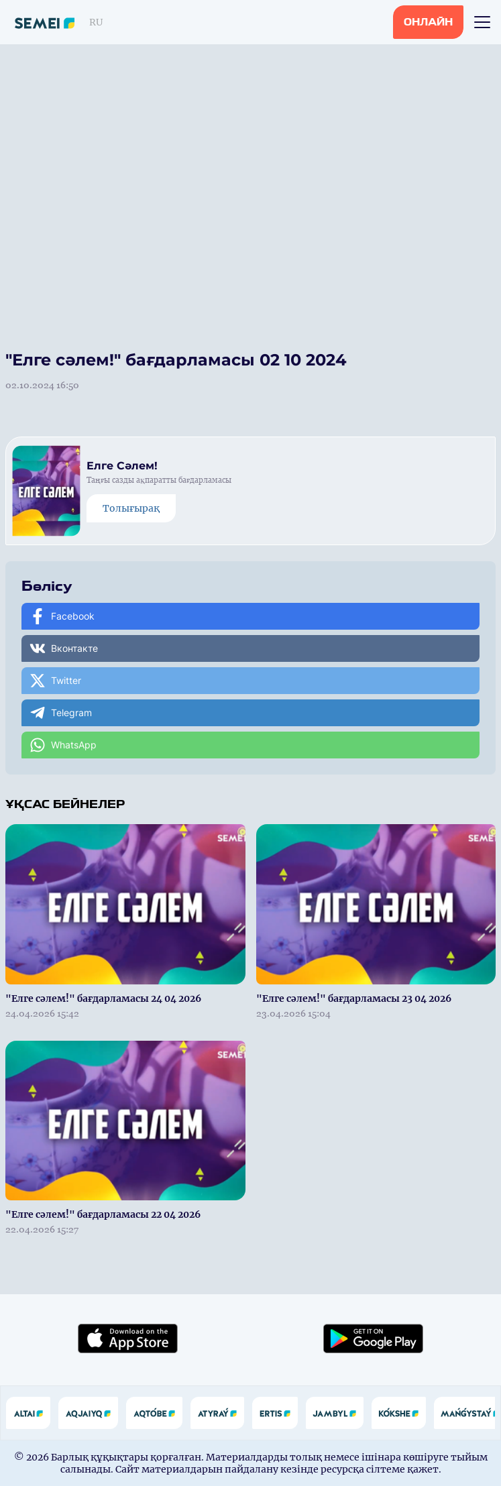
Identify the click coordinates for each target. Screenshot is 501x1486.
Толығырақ (131, 508)
